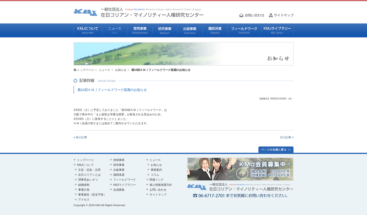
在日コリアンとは (89, 174)
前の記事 (81, 137)
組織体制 (83, 184)
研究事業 (164, 30)
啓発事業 (139, 30)
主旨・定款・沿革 (89, 169)
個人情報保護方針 (161, 184)
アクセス (83, 199)
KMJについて (87, 30)
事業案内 (156, 169)
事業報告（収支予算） (92, 194)
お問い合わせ (158, 189)
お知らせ (120, 70)
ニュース (114, 30)
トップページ (85, 70)
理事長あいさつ (88, 179)
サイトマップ (158, 194)
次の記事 (285, 137)
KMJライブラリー (277, 30)
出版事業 (189, 30)
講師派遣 (215, 30)
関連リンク (157, 179)
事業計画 (83, 189)
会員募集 (119, 189)
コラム (155, 174)
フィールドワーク (244, 30)
